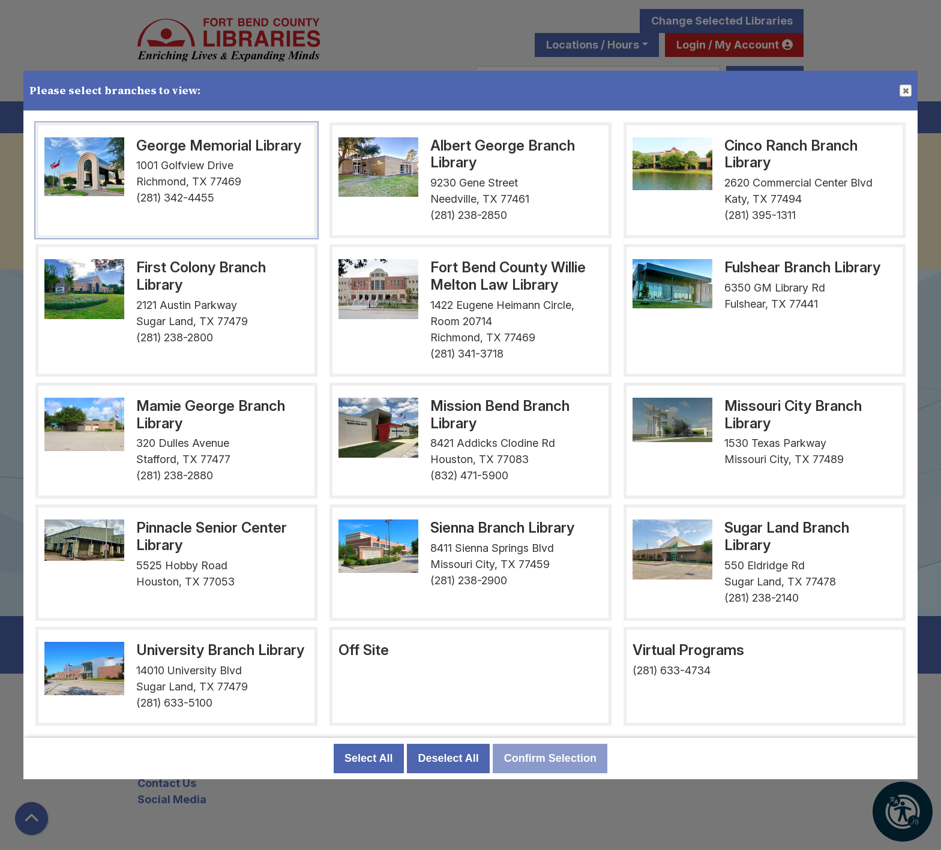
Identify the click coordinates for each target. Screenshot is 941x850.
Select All (368, 758)
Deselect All (448, 758)
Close (905, 91)
